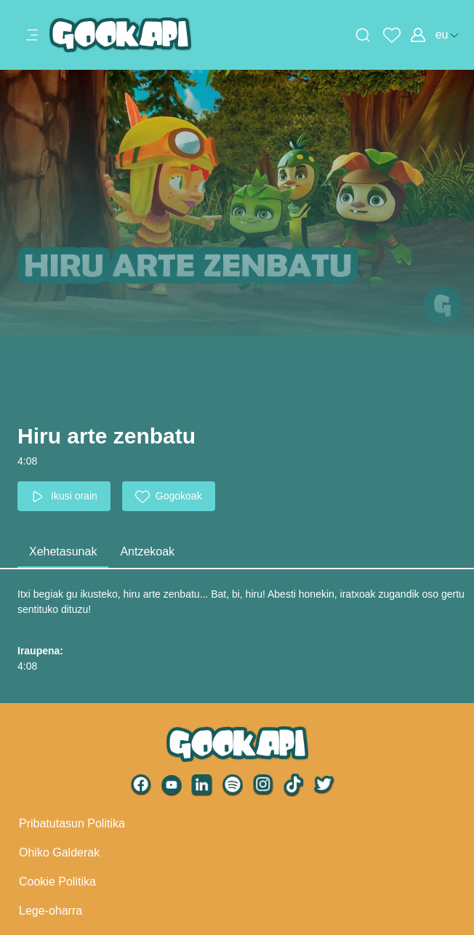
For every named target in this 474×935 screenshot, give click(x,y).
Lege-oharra (50, 910)
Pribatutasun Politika (72, 823)
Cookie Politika (57, 881)
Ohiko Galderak (59, 852)
